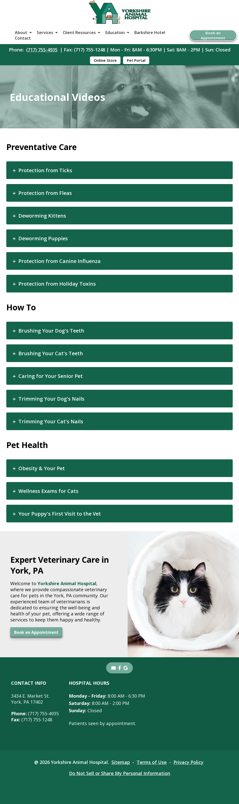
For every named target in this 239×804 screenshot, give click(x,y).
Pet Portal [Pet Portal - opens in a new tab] (136, 60)
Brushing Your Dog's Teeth (51, 330)
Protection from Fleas (45, 193)
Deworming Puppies (43, 238)
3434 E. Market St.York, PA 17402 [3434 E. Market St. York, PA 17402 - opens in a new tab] (30, 699)
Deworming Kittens (42, 215)
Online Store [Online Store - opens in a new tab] (105, 60)
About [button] (21, 32)
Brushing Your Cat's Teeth (50, 353)
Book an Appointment (213, 35)
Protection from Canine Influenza (59, 261)
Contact (23, 38)
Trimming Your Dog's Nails (51, 398)
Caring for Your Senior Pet (50, 376)
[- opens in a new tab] (119, 668)
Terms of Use (152, 762)
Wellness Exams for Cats (48, 491)
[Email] (113, 668)
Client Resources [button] (79, 32)
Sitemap (120, 762)
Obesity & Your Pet (41, 468)
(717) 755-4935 (41, 50)
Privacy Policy (188, 762)
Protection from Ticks (45, 170)
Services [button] (45, 32)
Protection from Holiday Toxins (57, 283)
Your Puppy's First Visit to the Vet (59, 513)
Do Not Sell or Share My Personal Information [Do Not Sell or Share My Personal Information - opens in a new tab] (119, 773)
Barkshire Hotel (149, 32)
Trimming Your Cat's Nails (50, 421)
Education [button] (115, 32)
